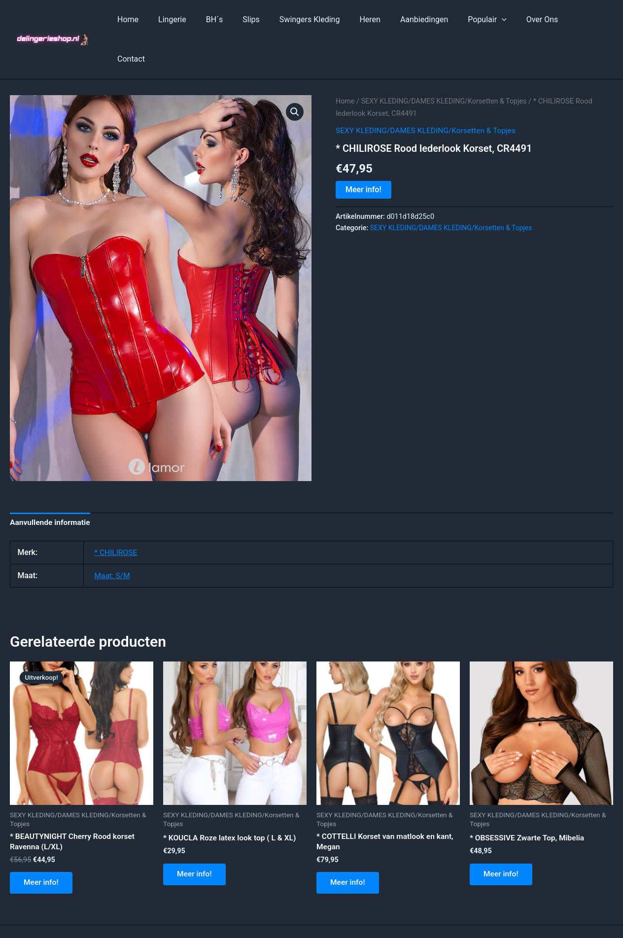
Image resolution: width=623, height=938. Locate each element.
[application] (504, 19)
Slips (268, 19)
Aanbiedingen (430, 19)
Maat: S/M (112, 536)
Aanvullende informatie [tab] (51, 483)
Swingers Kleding (323, 19)
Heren (379, 19)
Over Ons (540, 19)
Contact (585, 19)
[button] (295, 72)
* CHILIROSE (116, 513)
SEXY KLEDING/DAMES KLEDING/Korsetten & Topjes (447, 61)
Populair (489, 19)
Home (157, 19)
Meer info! (363, 150)
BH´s (235, 19)
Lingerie (198, 19)
